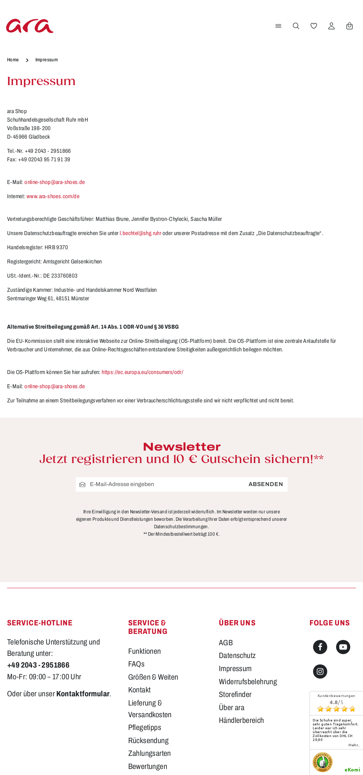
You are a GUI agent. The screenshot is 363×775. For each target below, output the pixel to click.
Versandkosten (220, 759)
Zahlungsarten (149, 671)
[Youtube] (343, 565)
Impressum (235, 586)
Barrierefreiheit (150, 697)
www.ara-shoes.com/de (53, 196)
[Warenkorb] (349, 26)
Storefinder (235, 612)
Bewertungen (147, 684)
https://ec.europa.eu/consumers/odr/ (142, 372)
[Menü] (278, 26)
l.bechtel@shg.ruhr (140, 233)
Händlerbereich (241, 638)
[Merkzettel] (314, 26)
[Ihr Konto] (331, 26)
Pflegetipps (144, 645)
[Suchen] (296, 26)
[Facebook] (320, 565)
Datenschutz (237, 573)
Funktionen (144, 569)
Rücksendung (148, 658)
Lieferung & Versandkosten (150, 627)
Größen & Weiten (153, 595)
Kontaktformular (82, 611)
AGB (226, 560)
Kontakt (139, 608)
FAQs (136, 582)
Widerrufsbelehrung (248, 599)
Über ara (231, 625)
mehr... (354, 662)
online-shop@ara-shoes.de (54, 182)
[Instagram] (320, 589)
